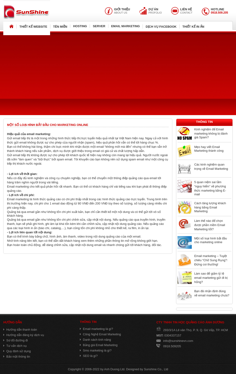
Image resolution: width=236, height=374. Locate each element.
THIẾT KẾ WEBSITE (33, 26)
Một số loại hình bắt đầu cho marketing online (210, 240)
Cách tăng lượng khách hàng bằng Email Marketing (210, 207)
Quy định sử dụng (17, 351)
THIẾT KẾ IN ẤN (193, 26)
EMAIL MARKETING (125, 26)
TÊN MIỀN (60, 26)
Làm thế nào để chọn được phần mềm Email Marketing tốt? (209, 225)
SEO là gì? (89, 356)
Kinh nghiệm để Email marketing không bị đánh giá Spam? (211, 133)
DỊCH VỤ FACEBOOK (161, 26)
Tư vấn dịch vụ (15, 346)
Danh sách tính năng (95, 339)
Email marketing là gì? (96, 329)
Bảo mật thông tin (16, 356)
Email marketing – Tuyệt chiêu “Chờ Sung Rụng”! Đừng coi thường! (210, 260)
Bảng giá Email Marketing (99, 345)
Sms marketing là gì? (95, 350)
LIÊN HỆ (186, 9)
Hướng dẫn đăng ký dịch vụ (23, 335)
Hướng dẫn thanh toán (20, 329)
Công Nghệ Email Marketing (100, 334)
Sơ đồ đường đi (15, 340)
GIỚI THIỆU (122, 9)
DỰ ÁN (153, 9)
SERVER (99, 26)
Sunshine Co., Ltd (156, 369)
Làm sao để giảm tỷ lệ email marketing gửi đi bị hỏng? (211, 278)
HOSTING (80, 26)
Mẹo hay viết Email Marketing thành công (209, 148)
